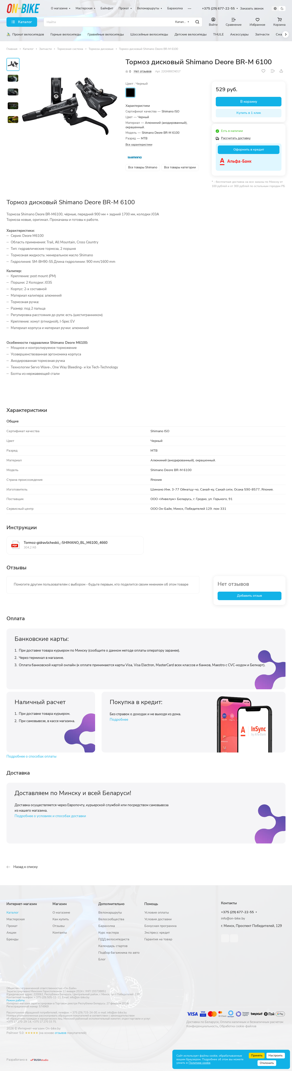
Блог (102, 959)
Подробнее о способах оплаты (31, 756)
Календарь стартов (113, 946)
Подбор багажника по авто (119, 952)
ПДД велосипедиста (113, 939)
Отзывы (59, 926)
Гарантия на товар (158, 939)
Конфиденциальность (202, 1026)
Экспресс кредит (157, 932)
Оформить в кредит (248, 149)
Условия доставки (158, 919)
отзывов (60, 1033)
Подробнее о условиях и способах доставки (50, 816)
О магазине (61, 912)
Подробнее (119, 719)
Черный (130, 92)
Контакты (60, 932)
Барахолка (106, 926)
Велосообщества (111, 919)
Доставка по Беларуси (202, 1022)
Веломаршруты (110, 912)
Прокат (11, 926)
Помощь (151, 904)
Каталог (12, 912)
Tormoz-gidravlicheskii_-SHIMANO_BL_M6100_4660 (65, 542)
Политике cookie (199, 1063)
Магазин (60, 904)
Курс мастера (108, 932)
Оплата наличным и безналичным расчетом (251, 1022)
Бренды (12, 939)
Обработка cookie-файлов (237, 1026)
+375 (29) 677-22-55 (218, 9)
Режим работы (15, 1000)
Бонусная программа (160, 926)
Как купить (61, 919)
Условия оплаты (156, 912)
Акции (11, 932)
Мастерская (15, 919)
